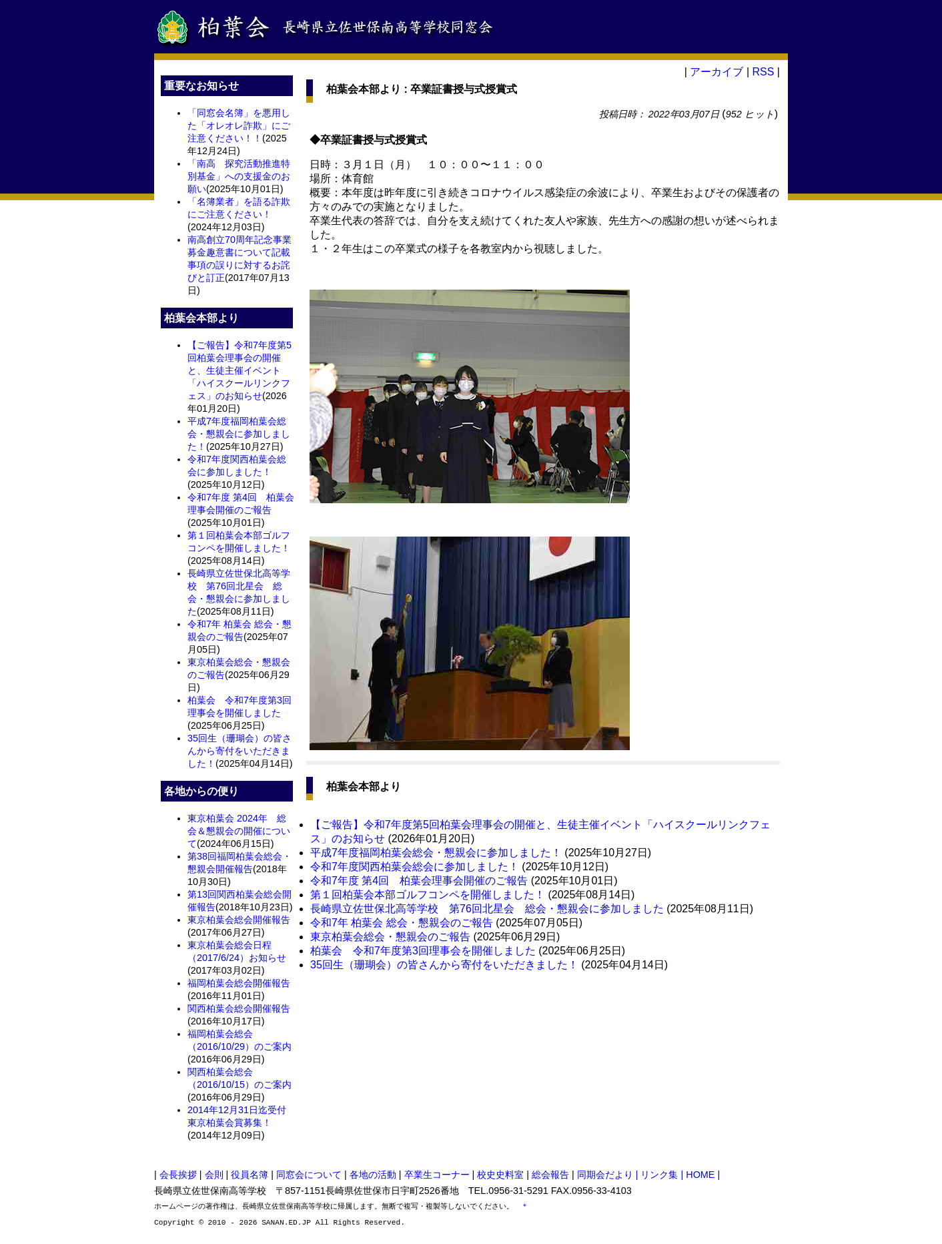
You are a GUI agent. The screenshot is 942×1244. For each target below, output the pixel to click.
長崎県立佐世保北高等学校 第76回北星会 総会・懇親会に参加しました (487, 908)
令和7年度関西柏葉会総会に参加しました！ (414, 866)
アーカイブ (716, 71)
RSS (763, 71)
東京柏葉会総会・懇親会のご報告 (390, 936)
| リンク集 (658, 1174)
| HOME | (701, 1174)
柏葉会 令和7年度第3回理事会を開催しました (423, 950)
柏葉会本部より (363, 89)
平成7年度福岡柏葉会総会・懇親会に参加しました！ (238, 434)
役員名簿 (249, 1174)
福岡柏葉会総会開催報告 (238, 983)
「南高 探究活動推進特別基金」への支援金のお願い (238, 176)
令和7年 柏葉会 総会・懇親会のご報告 (401, 922)
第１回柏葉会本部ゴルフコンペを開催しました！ (427, 894)
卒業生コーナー (437, 1174)
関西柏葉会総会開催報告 (238, 1008)
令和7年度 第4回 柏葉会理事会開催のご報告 (419, 880)
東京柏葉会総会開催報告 (238, 919)
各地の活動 (373, 1174)
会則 (214, 1174)
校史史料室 (500, 1174)
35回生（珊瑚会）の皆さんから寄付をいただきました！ (239, 751)
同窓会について (309, 1174)
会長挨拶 (178, 1174)
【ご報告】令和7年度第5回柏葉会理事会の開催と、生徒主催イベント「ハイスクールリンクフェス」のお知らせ (239, 370)
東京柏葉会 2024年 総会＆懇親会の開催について (238, 831)
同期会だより (605, 1174)
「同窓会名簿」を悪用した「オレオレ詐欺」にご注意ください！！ (238, 125)
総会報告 (550, 1174)
